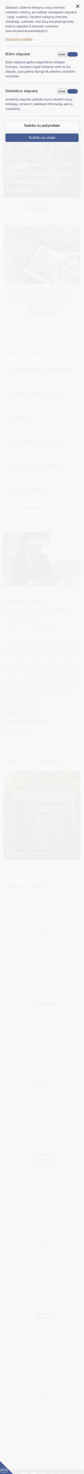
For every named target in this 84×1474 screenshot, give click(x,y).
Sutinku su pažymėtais (42, 125)
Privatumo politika (18, 39)
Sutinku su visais (42, 137)
